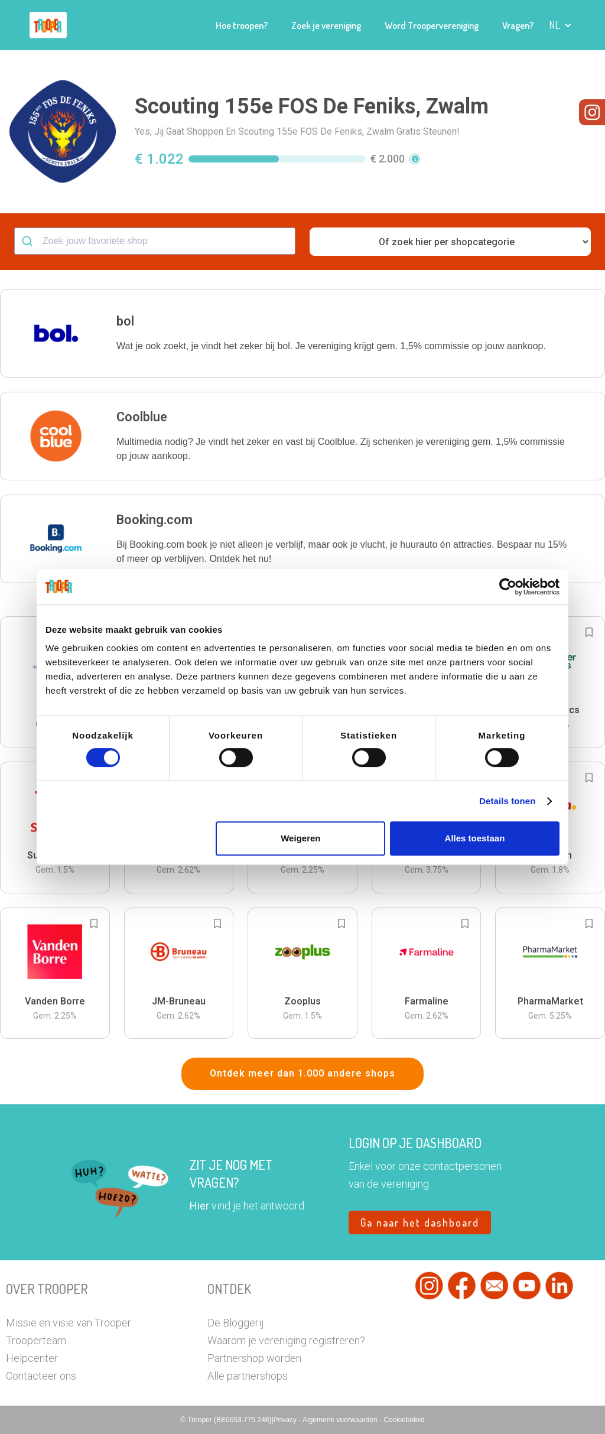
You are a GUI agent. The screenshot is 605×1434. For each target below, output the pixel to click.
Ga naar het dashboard (419, 1222)
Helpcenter (32, 1358)
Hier (199, 1205)
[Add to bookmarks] (589, 632)
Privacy (286, 1420)
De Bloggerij (235, 1322)
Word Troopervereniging (432, 25)
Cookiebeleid (403, 1420)
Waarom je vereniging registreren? (286, 1340)
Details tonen (507, 801)
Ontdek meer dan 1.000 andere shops (302, 1073)
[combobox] (154, 241)
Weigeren (300, 838)
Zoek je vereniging (326, 25)
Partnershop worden (254, 1358)
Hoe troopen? (242, 25)
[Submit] (29, 241)
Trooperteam (36, 1340)
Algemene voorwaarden (340, 1420)
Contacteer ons (41, 1376)
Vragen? (518, 25)
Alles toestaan (475, 838)
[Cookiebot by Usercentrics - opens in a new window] (508, 587)
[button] (560, 25)
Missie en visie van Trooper (68, 1322)
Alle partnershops (247, 1376)
